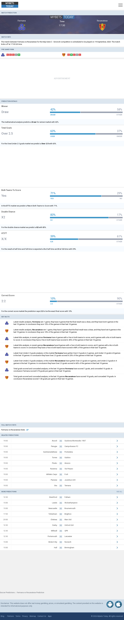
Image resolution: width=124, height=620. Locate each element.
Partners (10, 616)
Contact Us (41, 616)
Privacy (25, 616)
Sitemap (32, 616)
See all (119, 492)
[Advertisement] (62, 78)
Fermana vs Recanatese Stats (15, 430)
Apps (50, 616)
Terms (18, 616)
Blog (2, 616)
